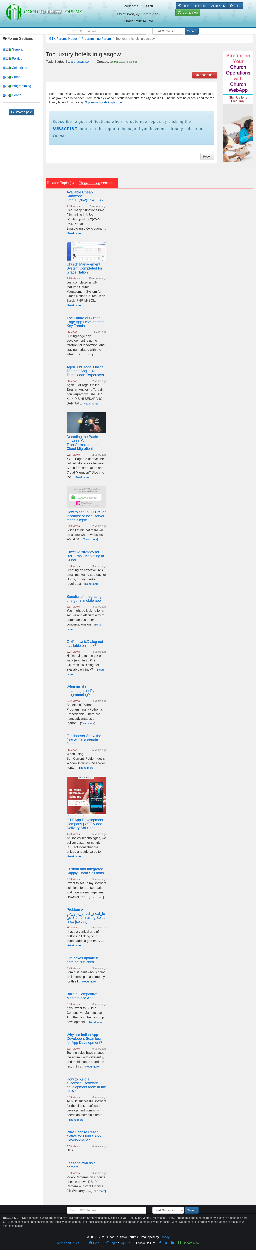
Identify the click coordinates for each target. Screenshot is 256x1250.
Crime (11, 77)
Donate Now (188, 1243)
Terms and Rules (68, 1243)
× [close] (209, 116)
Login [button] (183, 5)
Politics (12, 58)
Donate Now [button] (188, 12)
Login (111, 1243)
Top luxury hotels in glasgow (103, 102)
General (13, 49)
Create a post (21, 112)
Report (207, 156)
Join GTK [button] (200, 5)
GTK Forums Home (63, 38)
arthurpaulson (81, 61)
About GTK (218, 5)
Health (12, 95)
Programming (17, 86)
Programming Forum (96, 38)
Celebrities (15, 67)
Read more (74, 233)
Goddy (165, 1237)
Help (235, 5)
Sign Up (125, 1243)
